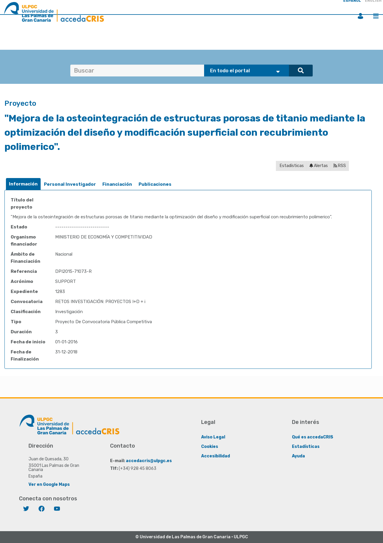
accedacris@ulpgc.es (149, 460)
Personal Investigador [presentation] (70, 184)
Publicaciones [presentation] (155, 184)
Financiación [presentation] (117, 184)
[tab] (23, 184)
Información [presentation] (23, 184)
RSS (339, 165)
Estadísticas (291, 165)
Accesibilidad (215, 455)
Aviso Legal (213, 436)
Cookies (209, 446)
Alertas (318, 165)
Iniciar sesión (360, 16)
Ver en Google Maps (49, 484)
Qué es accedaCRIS (312, 436)
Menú (375, 16)
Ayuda (298, 455)
